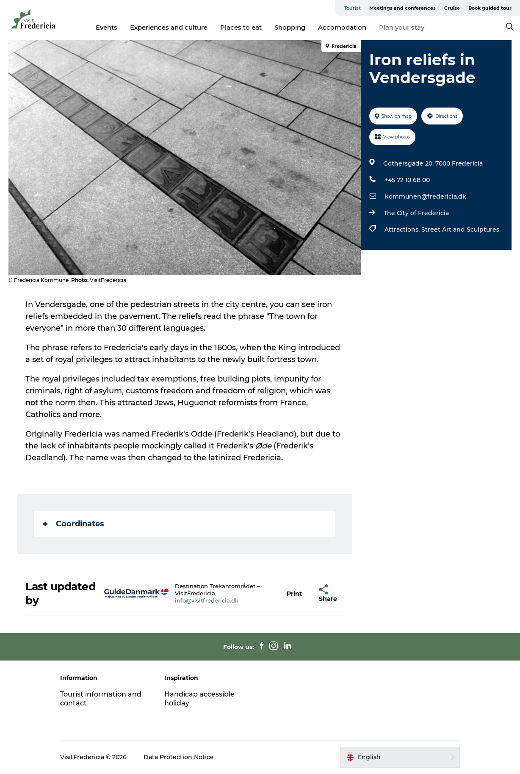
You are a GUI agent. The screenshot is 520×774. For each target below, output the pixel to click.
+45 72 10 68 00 (407, 180)
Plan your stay (401, 27)
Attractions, (402, 229)
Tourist (352, 8)
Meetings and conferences (402, 8)
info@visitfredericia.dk (206, 600)
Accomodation (342, 27)
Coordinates (73, 523)
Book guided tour (490, 8)
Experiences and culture (168, 27)
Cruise (452, 8)
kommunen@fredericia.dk (425, 196)
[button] (294, 593)
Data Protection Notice (179, 757)
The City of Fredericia (416, 213)
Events (106, 27)
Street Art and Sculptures (460, 229)
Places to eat (241, 27)
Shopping (289, 27)
